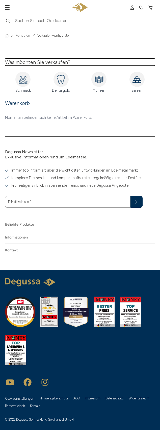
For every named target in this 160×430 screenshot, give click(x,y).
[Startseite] (7, 35)
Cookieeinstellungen (19, 398)
